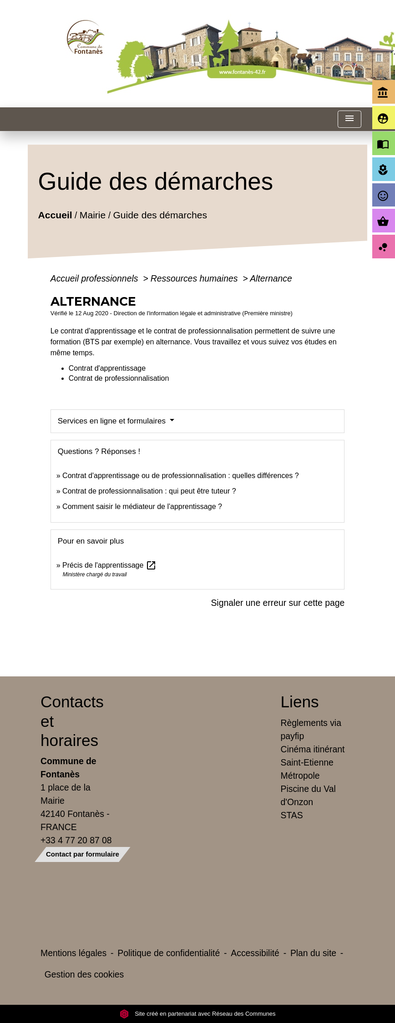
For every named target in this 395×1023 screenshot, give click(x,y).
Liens (300, 702)
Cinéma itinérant (313, 749)
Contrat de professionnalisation (119, 378)
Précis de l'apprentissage (109, 565)
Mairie (93, 214)
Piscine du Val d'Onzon (308, 795)
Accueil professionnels (96, 278)
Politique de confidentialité (168, 953)
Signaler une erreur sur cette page (277, 603)
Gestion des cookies (84, 974)
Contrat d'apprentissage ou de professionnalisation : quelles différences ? (180, 475)
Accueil (55, 214)
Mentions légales (73, 953)
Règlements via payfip (311, 729)
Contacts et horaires (72, 721)
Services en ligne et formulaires (113, 421)
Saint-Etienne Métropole (307, 769)
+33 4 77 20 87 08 (76, 840)
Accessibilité (255, 953)
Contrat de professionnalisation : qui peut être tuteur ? (149, 491)
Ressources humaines (195, 278)
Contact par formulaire (82, 854)
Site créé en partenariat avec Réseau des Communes (198, 1013)
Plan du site (313, 953)
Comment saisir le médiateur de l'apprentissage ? (142, 506)
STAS (292, 815)
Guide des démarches (160, 214)
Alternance (271, 278)
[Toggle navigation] (349, 119)
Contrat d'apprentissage (107, 368)
